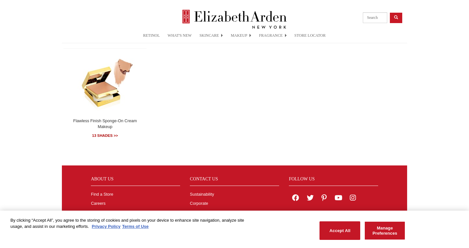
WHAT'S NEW (180, 35)
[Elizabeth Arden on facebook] (295, 198)
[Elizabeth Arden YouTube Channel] (338, 198)
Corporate (199, 203)
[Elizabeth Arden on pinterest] (324, 198)
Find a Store (102, 194)
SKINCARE (211, 35)
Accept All (340, 232)
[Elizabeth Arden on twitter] (310, 198)
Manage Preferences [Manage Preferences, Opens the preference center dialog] (385, 232)
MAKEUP (241, 35)
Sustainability (202, 194)
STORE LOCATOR (310, 35)
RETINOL (151, 35)
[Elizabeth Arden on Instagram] (353, 198)
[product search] (375, 17)
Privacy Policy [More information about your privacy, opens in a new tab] (106, 228)
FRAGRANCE (273, 35)
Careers (98, 203)
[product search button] (396, 18)
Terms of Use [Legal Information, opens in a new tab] (135, 228)
